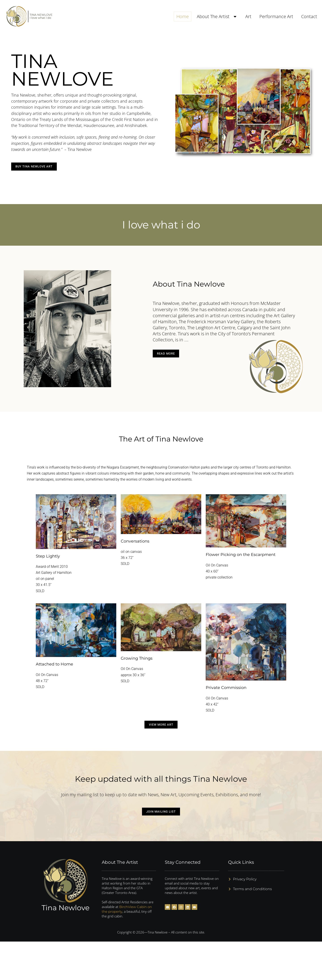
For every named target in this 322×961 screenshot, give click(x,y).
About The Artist (217, 16)
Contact (309, 16)
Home (182, 16)
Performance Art (276, 16)
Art (248, 16)
